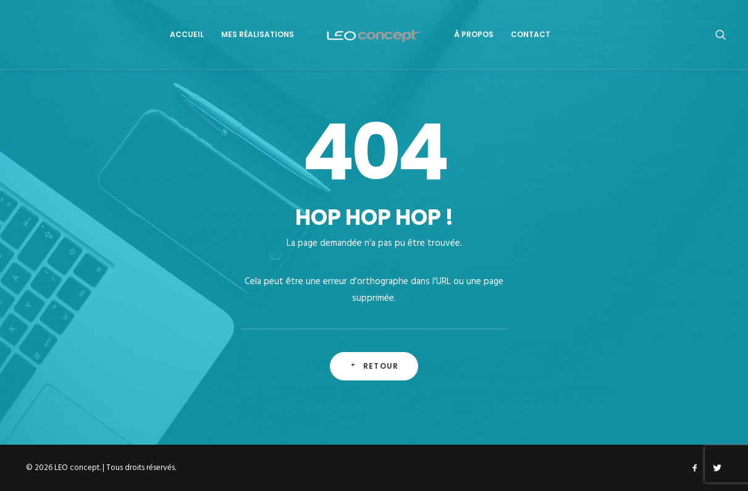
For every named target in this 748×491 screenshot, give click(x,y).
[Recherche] (720, 34)
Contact (530, 34)
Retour (374, 366)
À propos (474, 34)
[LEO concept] (374, 34)
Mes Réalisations (257, 34)
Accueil (187, 34)
